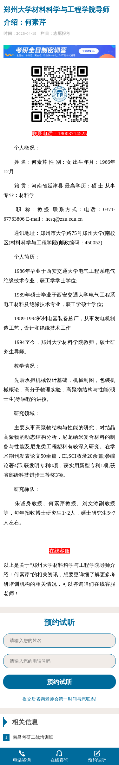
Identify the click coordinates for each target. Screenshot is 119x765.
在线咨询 (59, 756)
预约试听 (97, 756)
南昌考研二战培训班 (33, 737)
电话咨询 (22, 756)
